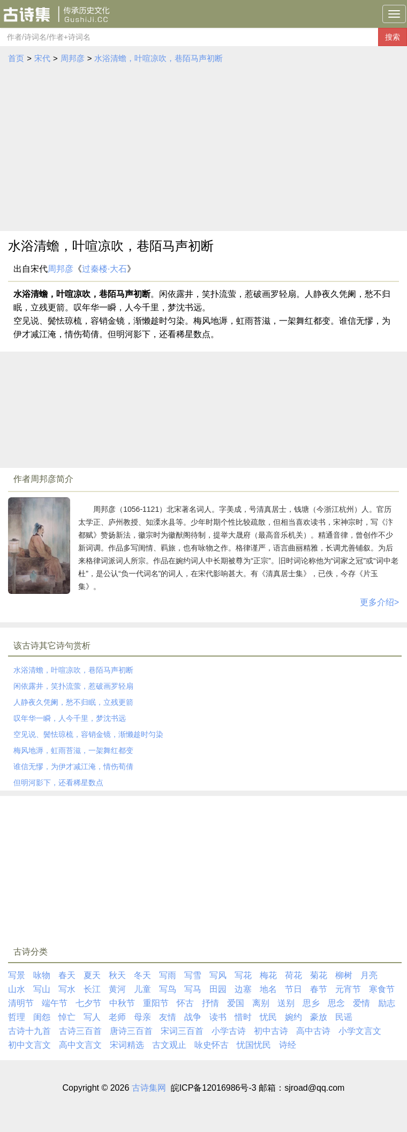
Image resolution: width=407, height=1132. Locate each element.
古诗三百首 (80, 1031)
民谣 (343, 1017)
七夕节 (88, 1003)
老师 (117, 1017)
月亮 (369, 975)
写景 (16, 975)
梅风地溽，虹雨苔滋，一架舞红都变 (73, 750)
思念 (336, 1003)
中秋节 (122, 1003)
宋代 (42, 58)
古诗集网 (149, 1087)
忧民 (268, 1017)
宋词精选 (127, 1044)
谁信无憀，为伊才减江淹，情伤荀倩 (73, 766)
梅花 (268, 975)
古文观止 (169, 1044)
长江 (92, 989)
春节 (318, 989)
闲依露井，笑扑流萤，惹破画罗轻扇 (73, 686)
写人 (92, 1017)
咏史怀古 (211, 1044)
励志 (386, 1003)
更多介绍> (379, 602)
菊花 (318, 975)
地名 (268, 989)
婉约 (293, 1017)
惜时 (243, 1017)
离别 (260, 1003)
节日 (293, 989)
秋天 (117, 975)
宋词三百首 (182, 1031)
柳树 (343, 975)
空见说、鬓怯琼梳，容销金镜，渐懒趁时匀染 (88, 734)
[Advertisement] (203, 145)
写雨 (167, 975)
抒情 (210, 1003)
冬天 (142, 975)
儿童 (142, 989)
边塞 (243, 989)
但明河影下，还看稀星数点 (58, 782)
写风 (218, 975)
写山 (41, 989)
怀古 (185, 1003)
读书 (218, 1017)
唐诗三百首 (131, 1031)
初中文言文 (29, 1044)
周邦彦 (73, 58)
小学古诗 (229, 1031)
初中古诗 (271, 1031)
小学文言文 (359, 1031)
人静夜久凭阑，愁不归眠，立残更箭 (73, 702)
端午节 (54, 1003)
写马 (192, 989)
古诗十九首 (29, 1031)
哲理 (16, 1017)
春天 (67, 975)
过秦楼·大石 (104, 268)
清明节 (21, 1003)
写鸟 (167, 989)
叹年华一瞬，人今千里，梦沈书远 (69, 718)
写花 (243, 975)
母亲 (142, 1017)
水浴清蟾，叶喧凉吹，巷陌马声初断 (158, 58)
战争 (192, 1017)
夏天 (92, 975)
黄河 (117, 989)
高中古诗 (313, 1031)
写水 (67, 989)
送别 (286, 1003)
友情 (167, 1017)
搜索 (392, 37)
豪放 (318, 1017)
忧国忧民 (254, 1044)
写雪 (192, 975)
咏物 (41, 975)
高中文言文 (80, 1044)
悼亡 (67, 1017)
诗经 (287, 1044)
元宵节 (348, 989)
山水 (16, 989)
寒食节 (382, 989)
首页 (16, 58)
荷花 (293, 975)
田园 (218, 989)
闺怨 (41, 1017)
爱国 (235, 1003)
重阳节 (156, 1003)
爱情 (361, 1003)
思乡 (311, 1003)
